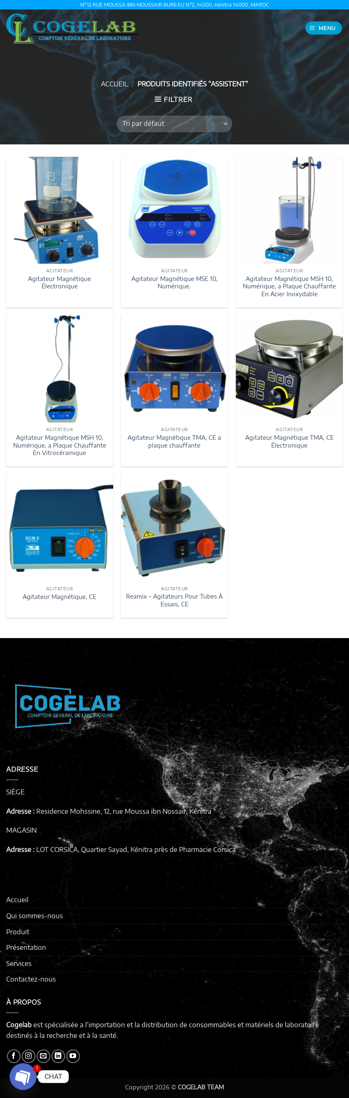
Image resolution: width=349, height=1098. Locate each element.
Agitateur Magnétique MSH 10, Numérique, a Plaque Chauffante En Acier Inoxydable (289, 286)
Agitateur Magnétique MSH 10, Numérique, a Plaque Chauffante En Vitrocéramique (59, 445)
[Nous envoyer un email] (43, 1056)
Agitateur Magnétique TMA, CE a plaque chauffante (174, 441)
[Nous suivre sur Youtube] (73, 1056)
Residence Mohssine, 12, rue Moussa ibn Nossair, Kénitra (124, 811)
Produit (17, 932)
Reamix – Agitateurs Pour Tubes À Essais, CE (174, 600)
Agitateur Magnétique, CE (59, 596)
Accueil (114, 84)
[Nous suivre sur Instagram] (28, 1056)
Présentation (26, 947)
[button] (323, 28)
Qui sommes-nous (34, 916)
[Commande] (174, 124)
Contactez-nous (31, 979)
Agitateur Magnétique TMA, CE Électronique (289, 441)
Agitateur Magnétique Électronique (59, 282)
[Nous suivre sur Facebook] (14, 1056)
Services (19, 963)
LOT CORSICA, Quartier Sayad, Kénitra (94, 849)
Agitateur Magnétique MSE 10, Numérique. (174, 282)
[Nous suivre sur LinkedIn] (58, 1056)
